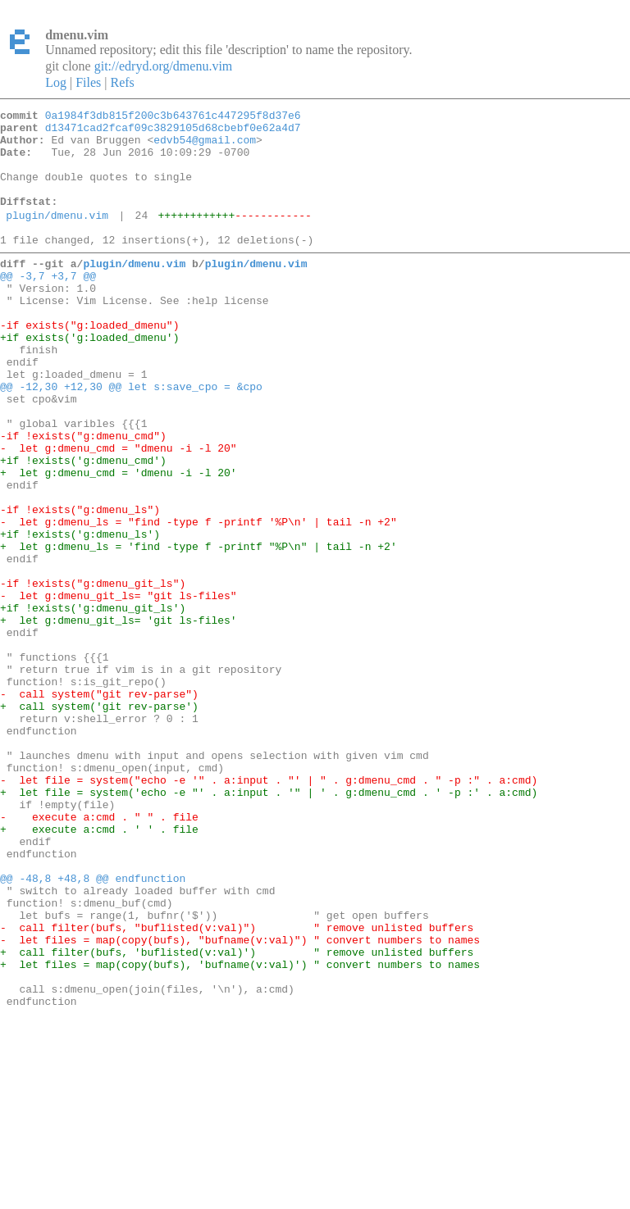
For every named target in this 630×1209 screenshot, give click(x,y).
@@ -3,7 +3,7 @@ (48, 305)
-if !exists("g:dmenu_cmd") (83, 496)
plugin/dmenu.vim (57, 237)
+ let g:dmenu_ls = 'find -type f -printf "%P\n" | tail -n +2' (198, 629)
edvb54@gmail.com (204, 146)
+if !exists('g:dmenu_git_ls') (92, 703)
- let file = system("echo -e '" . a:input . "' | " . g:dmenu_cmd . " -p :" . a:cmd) (268, 909)
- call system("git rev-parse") (99, 806)
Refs (122, 82)
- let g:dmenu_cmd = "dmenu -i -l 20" (118, 511)
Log (55, 82)
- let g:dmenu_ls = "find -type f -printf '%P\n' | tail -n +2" (198, 600)
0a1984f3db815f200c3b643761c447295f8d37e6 (173, 117)
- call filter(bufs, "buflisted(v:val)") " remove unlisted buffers (236, 1086)
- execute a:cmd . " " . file (99, 954)
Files (88, 82)
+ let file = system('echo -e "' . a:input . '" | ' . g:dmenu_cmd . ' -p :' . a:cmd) (268, 924)
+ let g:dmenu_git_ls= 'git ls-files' (118, 718)
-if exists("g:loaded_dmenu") (89, 364)
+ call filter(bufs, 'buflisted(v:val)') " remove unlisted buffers (236, 1116)
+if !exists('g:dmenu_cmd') (83, 526)
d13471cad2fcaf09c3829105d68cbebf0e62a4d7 (173, 132)
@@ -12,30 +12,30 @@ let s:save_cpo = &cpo (131, 437)
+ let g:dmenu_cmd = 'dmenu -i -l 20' (118, 541)
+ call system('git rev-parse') (99, 821)
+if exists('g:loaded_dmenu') (89, 378)
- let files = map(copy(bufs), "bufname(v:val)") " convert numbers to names (240, 1101)
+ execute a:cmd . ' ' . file (99, 968)
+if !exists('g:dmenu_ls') (80, 614)
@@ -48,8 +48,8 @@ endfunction (92, 1027)
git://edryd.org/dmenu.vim (163, 66)
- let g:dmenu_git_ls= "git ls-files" (118, 688)
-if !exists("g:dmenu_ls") (80, 585)
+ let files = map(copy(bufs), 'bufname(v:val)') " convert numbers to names (240, 1131)
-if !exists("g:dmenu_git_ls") (92, 673)
